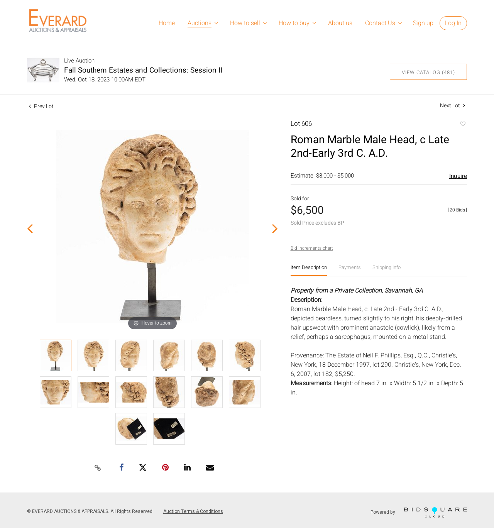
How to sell (245, 23)
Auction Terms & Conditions (193, 511)
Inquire (458, 176)
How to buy (294, 23)
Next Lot (452, 105)
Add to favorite (462, 124)
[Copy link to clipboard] (98, 468)
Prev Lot (41, 106)
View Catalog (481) (428, 72)
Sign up (423, 23)
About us (340, 23)
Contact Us (380, 23)
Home (167, 23)
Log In (453, 23)
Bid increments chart (312, 248)
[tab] (309, 270)
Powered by (418, 512)
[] (457, 209)
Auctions (199, 23)
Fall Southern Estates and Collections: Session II (143, 70)
